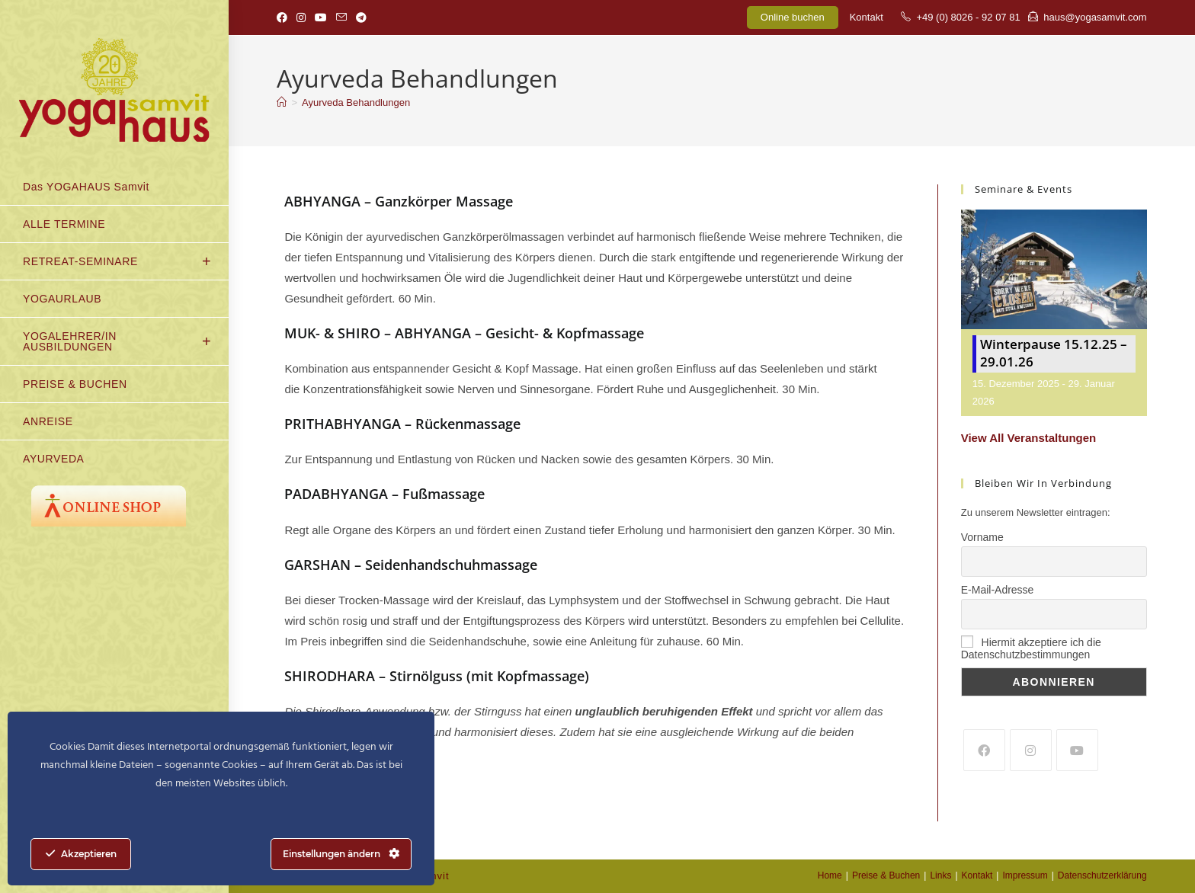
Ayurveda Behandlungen (356, 102)
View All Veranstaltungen (1029, 437)
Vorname (982, 537)
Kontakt (866, 17)
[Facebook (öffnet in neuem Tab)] (284, 17)
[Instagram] (1031, 750)
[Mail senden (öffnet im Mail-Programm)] (341, 17)
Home (830, 875)
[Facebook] (984, 750)
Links (940, 875)
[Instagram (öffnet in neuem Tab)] (301, 17)
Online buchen (793, 17)
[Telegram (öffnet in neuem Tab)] (361, 17)
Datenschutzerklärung (1102, 875)
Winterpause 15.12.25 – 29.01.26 (1053, 353)
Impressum (1024, 875)
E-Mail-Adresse (997, 590)
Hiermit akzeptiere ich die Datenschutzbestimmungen (1031, 648)
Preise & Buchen (886, 875)
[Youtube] (1077, 750)
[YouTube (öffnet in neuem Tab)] (321, 17)
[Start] (282, 102)
